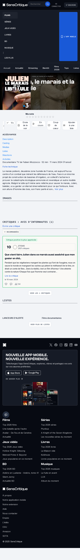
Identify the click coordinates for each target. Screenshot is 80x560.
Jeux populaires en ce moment (17, 459)
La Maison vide (48, 451)
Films (6, 420)
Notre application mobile (14, 500)
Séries (45, 420)
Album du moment (50, 481)
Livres (45, 442)
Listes (7, 300)
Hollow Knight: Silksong (14, 451)
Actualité (7, 437)
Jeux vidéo (10, 442)
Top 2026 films (10, 425)
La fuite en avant (49, 473)
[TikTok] (65, 346)
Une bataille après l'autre (15, 429)
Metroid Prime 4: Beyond (14, 455)
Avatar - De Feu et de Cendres (17, 433)
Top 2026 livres (48, 447)
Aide (5, 509)
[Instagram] (60, 346)
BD (5, 464)
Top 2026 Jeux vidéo (13, 447)
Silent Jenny (8, 477)
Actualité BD (8, 481)
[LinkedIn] (70, 346)
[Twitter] (50, 346)
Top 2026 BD (9, 469)
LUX (43, 477)
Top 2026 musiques (50, 469)
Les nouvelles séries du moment (56, 437)
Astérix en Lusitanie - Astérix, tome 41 (21, 473)
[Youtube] (75, 346)
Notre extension (10, 504)
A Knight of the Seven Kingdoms (56, 433)
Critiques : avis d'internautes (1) (28, 221)
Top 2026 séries (48, 425)
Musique (47, 464)
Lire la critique (11, 276)
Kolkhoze (45, 455)
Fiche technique (10, 166)
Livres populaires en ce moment (56, 459)
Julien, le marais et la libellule (42, 76)
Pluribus (45, 429)
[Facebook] (55, 346)
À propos (7, 495)
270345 (21, 246)
